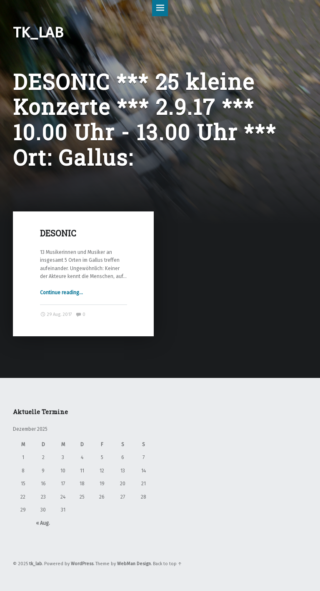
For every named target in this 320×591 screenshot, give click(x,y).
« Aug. (43, 523)
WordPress (82, 563)
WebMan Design (134, 563)
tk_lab (35, 563)
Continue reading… (61, 293)
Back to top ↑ (167, 563)
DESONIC (58, 233)
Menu (160, 8)
